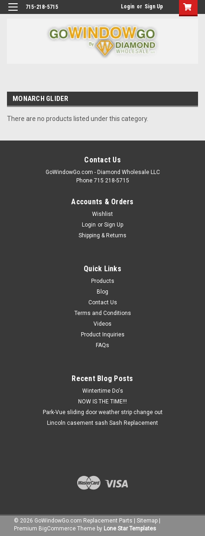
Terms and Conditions (102, 313)
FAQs (102, 345)
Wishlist (102, 214)
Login (127, 6)
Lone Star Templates (130, 528)
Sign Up (154, 6)
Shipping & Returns (102, 235)
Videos (102, 324)
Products (102, 281)
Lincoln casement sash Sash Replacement (102, 423)
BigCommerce (57, 528)
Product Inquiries (103, 334)
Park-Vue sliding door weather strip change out (103, 412)
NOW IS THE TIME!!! (102, 401)
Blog (102, 291)
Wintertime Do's (102, 391)
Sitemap (147, 520)
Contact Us (102, 302)
